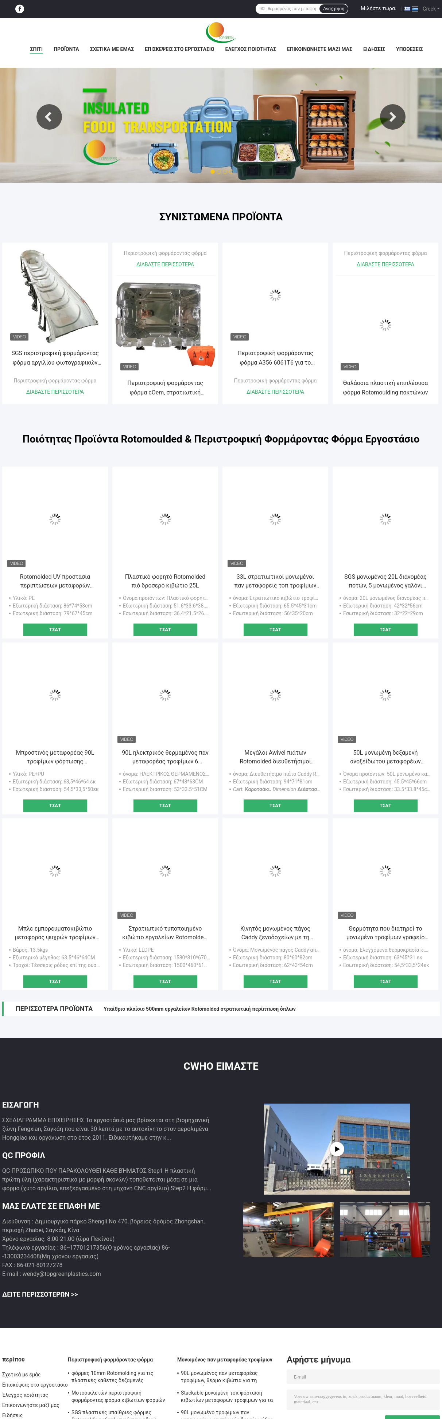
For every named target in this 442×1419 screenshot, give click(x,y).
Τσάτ (55, 629)
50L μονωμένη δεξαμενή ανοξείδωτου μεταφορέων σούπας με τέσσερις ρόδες (385, 757)
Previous (49, 117)
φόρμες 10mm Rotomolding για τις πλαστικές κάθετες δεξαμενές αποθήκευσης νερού (112, 1377)
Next (393, 117)
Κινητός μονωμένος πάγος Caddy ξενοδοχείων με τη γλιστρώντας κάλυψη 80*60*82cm (275, 933)
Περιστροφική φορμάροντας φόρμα (55, 381)
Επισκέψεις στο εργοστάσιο (179, 49)
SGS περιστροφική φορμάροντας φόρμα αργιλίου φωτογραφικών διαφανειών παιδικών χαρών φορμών (55, 358)
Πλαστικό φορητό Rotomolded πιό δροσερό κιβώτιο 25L (165, 581)
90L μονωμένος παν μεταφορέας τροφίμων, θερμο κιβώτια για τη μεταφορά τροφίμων (219, 1377)
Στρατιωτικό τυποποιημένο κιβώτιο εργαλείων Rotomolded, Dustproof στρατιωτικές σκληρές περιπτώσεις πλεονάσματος (165, 933)
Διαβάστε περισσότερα (55, 392)
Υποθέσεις (409, 49)
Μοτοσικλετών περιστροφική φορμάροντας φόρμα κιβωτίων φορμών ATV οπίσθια (118, 1397)
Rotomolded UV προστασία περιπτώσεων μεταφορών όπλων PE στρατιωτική (55, 581)
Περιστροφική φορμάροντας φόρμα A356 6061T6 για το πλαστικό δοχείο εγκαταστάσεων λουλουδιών (275, 358)
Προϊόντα (66, 49)
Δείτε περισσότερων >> (40, 1294)
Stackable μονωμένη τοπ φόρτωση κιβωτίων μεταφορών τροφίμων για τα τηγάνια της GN (227, 1397)
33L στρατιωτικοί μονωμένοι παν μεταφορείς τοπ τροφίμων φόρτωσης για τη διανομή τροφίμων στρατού (275, 581)
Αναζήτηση (333, 8)
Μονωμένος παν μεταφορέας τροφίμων (224, 1360)
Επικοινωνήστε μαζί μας (319, 49)
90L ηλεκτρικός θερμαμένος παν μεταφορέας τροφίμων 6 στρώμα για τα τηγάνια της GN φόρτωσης (165, 757)
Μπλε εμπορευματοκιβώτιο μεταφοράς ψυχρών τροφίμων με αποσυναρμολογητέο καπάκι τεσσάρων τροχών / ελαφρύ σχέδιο (55, 933)
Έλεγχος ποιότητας (250, 49)
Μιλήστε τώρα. (378, 8)
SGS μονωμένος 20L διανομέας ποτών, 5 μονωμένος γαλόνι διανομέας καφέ (385, 581)
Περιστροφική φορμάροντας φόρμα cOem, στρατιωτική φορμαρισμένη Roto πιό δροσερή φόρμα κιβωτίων (165, 388)
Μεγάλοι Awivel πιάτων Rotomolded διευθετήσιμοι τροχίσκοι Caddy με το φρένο (275, 757)
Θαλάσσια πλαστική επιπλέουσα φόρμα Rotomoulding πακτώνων (385, 388)
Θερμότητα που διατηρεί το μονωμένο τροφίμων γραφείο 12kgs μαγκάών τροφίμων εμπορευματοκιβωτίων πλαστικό (385, 933)
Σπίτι (36, 49)
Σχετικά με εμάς (112, 49)
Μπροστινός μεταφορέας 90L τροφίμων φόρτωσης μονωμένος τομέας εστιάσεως (55, 757)
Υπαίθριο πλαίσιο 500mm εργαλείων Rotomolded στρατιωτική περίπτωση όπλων (199, 1009)
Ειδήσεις (374, 49)
